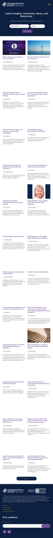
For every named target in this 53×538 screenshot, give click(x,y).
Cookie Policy (6, 509)
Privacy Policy (6, 507)
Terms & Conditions (8, 511)
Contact (5, 505)
